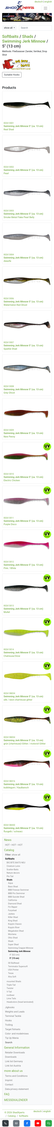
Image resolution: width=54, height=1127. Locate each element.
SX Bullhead (13, 963)
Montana (12, 934)
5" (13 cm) (14, 958)
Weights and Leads (14, 1011)
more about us (13, 1071)
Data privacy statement (17, 1089)
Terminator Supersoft (18, 966)
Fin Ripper (12, 907)
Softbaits (10, 36)
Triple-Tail (11, 985)
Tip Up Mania (12, 1038)
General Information (17, 1047)
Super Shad (13, 944)
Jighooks (9, 1007)
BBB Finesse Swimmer (18, 890)
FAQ (6, 1094)
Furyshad (12, 910)
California (12, 900)
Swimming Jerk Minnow (24, 41)
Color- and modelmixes (17, 1033)
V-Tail (9, 992)
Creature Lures (13, 866)
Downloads (10, 1057)
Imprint (8, 1080)
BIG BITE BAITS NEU (16, 862)
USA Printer (13, 970)
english (48, 1)
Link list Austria (13, 1065)
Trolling (9, 1024)
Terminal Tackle (13, 1016)
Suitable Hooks (12, 74)
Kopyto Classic (15, 924)
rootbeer (10, 995)
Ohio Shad (13, 938)
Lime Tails (11, 998)
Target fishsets (12, 1029)
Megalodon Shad (16, 931)
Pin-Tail (10, 876)
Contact (9, 1084)
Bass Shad (13, 886)
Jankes (11, 914)
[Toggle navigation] (45, 8)
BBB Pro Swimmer (16, 893)
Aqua (10, 883)
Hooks (8, 1020)
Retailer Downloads (15, 1052)
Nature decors (13, 873)
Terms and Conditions (16, 1076)
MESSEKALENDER (16, 1100)
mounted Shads (14, 981)
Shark (10, 941)
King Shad (12, 920)
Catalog (9, 850)
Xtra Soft (12, 977)
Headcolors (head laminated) (20, 1002)
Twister (10, 988)
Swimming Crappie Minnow (20, 948)
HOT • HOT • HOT (13, 845)
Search (8, 1042)
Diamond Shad (15, 903)
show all (8, 27)
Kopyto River (14, 927)
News (7, 840)
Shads (27, 36)
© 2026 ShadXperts (14, 1112)
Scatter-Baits (12, 869)
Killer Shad (13, 917)
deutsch (39, 1)
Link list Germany (14, 1061)
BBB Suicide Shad (16, 897)
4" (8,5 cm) (14, 955)
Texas (11, 973)
